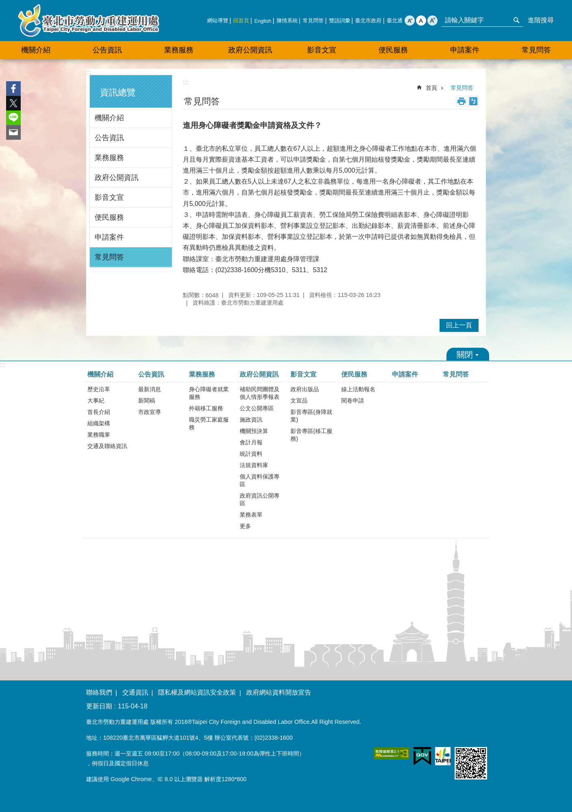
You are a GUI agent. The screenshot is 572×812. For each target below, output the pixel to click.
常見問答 (313, 20)
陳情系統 (287, 20)
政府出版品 (304, 389)
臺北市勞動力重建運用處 (88, 20)
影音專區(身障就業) (311, 416)
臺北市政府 (368, 20)
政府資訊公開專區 (260, 499)
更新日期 (99, 706)
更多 (245, 526)
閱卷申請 (352, 400)
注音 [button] (473, 101)
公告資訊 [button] (107, 50)
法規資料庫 (254, 465)
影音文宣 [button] (321, 50)
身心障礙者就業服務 (209, 393)
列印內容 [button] (461, 101)
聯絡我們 (99, 692)
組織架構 (98, 423)
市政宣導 (149, 412)
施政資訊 (251, 419)
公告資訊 (109, 138)
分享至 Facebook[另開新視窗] (13, 88)
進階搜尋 (541, 20)
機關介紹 (109, 118)
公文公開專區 (257, 408)
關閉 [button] (467, 354)
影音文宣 (109, 197)
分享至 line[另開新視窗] (13, 117)
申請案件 (464, 50)
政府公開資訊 (117, 177)
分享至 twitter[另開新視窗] (13, 103)
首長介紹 (98, 412)
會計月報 (251, 442)
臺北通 (395, 20)
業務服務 (109, 158)
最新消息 (149, 389)
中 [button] (421, 20)
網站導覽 (217, 20)
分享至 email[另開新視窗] (13, 132)
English (262, 21)
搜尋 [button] (516, 20)
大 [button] (432, 20)
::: (88, 72)
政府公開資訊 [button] (250, 50)
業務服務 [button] (178, 50)
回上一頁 (459, 325)
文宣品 (299, 400)
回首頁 (241, 20)
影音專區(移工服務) (311, 435)
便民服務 (109, 217)
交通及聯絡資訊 (107, 446)
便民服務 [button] (393, 50)
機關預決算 (254, 431)
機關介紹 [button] (35, 50)
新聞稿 (146, 400)
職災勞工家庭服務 (209, 423)
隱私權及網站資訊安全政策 (197, 692)
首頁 (431, 87)
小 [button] (410, 20)
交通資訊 (135, 692)
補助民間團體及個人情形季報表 (260, 393)
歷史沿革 (98, 389)
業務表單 (251, 514)
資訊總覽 (118, 92)
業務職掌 (98, 434)
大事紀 (95, 400)
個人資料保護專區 (260, 480)
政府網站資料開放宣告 (278, 692)
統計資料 (251, 453)
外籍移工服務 (206, 408)
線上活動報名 (358, 389)
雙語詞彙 (339, 20)
